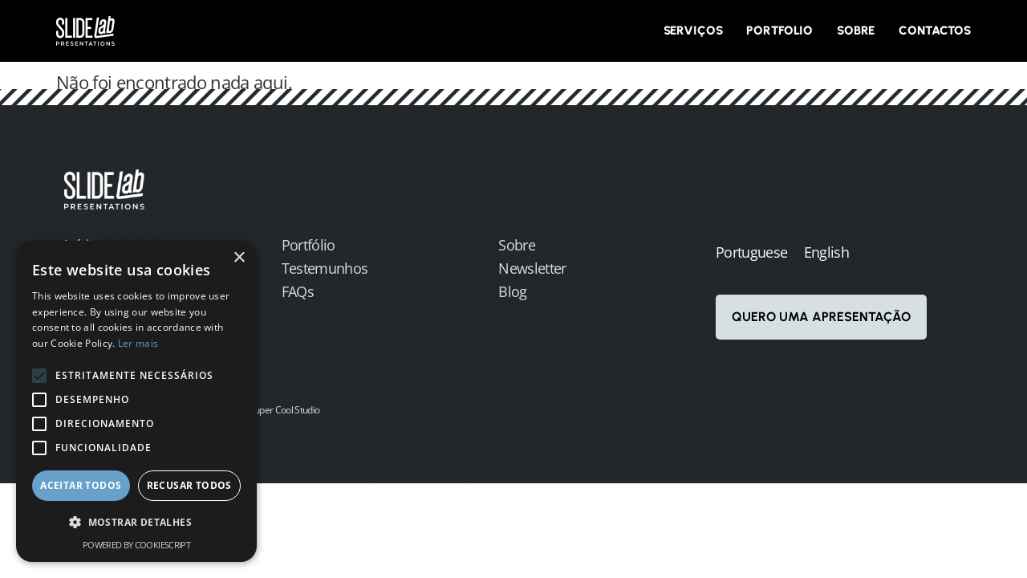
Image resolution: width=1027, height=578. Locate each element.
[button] (136, 523)
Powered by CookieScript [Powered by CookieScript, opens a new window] (136, 545)
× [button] (239, 258)
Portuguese (751, 252)
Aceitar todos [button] (80, 485)
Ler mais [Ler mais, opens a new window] (138, 343)
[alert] (136, 401)
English (826, 252)
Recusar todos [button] (189, 485)
